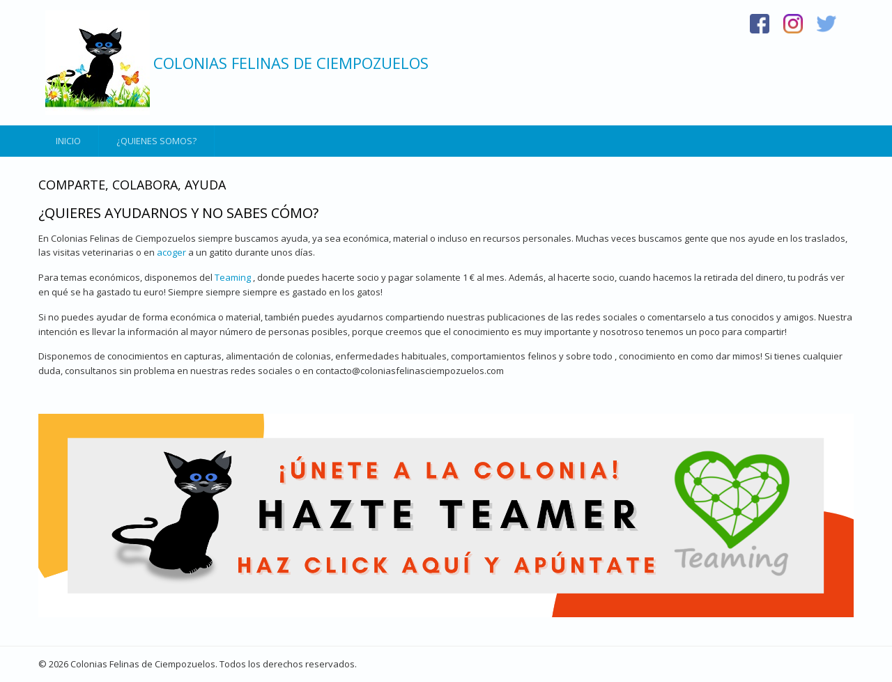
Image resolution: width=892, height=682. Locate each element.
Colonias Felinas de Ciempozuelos (291, 62)
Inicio (68, 140)
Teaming (233, 277)
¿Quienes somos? (156, 140)
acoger (171, 252)
